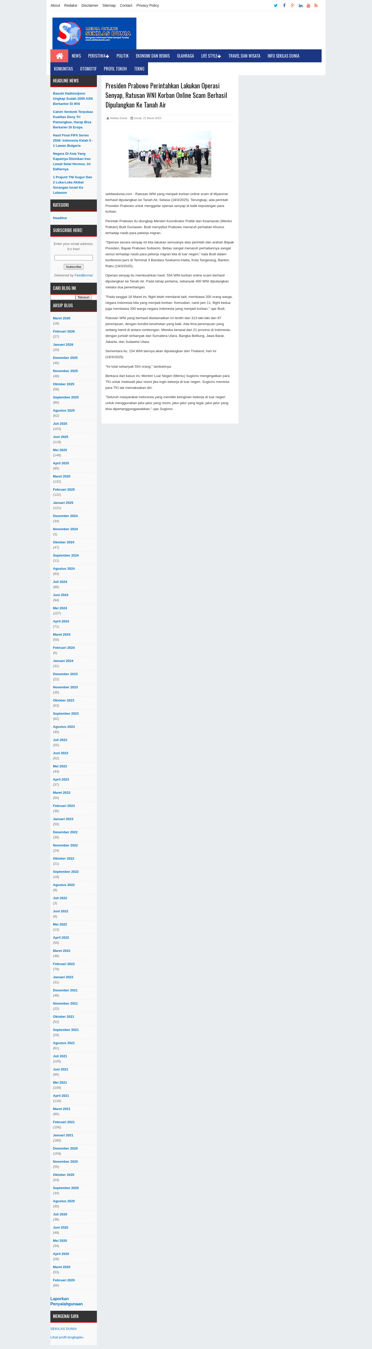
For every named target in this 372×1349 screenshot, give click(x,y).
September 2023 (66, 713)
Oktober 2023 (63, 700)
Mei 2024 (60, 608)
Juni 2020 (60, 1227)
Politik (123, 56)
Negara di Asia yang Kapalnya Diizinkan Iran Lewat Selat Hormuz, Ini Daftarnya (72, 161)
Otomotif (88, 69)
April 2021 (61, 1096)
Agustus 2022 (64, 885)
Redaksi (71, 5)
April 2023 (61, 779)
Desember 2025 (65, 358)
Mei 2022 (60, 924)
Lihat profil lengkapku (66, 1337)
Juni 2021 (60, 1069)
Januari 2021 (63, 1135)
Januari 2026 (63, 344)
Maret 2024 (61, 634)
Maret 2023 (61, 793)
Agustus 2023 (64, 727)
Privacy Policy (147, 5)
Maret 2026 (61, 318)
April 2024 (61, 621)
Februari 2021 (64, 1122)
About (55, 5)
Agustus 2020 (64, 1201)
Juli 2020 (60, 1214)
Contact (126, 5)
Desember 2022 (65, 832)
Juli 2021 (60, 1056)
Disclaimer (89, 5)
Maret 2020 (61, 1267)
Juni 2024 (60, 595)
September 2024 (66, 555)
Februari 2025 (64, 489)
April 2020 (61, 1254)
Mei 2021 (60, 1082)
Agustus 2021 (64, 1043)
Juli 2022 (60, 898)
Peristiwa (98, 56)
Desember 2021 (65, 990)
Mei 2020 (60, 1241)
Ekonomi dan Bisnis (153, 56)
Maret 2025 (61, 476)
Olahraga (185, 56)
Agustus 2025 (64, 410)
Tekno (139, 69)
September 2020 (66, 1188)
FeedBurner (84, 275)
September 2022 (66, 872)
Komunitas (63, 69)
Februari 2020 (64, 1280)
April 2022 (61, 937)
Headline (60, 218)
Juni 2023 (60, 753)
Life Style (211, 56)
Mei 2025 (60, 450)
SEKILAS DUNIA (63, 1329)
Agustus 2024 (64, 569)
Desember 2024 (65, 516)
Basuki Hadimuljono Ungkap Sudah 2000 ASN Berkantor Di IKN (73, 98)
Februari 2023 (64, 806)
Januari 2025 (63, 503)
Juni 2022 (60, 911)
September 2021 (66, 1030)
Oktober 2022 (63, 858)
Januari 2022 (63, 977)
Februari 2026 (64, 331)
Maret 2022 (61, 951)
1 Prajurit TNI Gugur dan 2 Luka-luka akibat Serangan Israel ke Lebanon (72, 185)
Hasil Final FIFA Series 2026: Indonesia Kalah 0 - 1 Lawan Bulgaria (73, 140)
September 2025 (66, 397)
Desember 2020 (65, 1148)
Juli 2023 (60, 740)
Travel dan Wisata (244, 56)
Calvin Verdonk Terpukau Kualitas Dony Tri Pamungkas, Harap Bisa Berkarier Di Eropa (73, 119)
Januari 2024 (63, 661)
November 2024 (65, 529)
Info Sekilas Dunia (283, 56)
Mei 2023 (60, 766)
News (76, 56)
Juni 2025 (60, 437)
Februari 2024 (64, 648)
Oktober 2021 (63, 1017)
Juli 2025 (60, 424)
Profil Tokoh (115, 69)
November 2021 (65, 1003)
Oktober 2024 (63, 542)
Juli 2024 (60, 582)
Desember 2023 (65, 674)
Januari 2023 (63, 819)
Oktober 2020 (63, 1175)
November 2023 (65, 687)
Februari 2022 (64, 964)
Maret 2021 (61, 1109)
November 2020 (65, 1161)
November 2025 (65, 371)
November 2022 (65, 845)
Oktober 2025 (63, 384)
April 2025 (61, 463)
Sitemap (109, 5)
